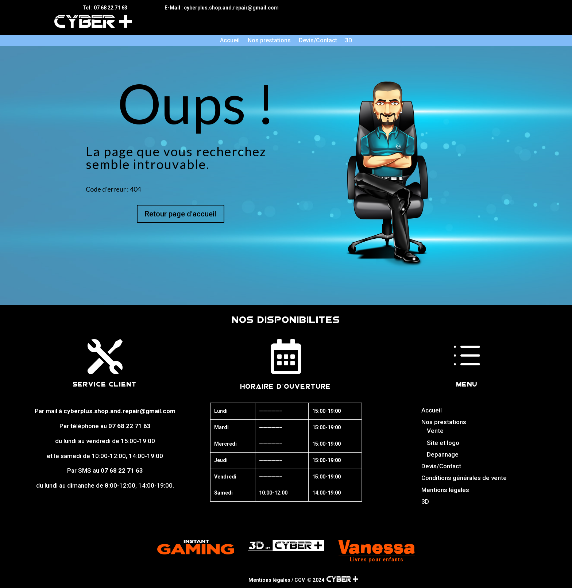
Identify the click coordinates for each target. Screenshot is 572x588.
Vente (435, 430)
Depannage (443, 454)
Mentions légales (445, 489)
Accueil (230, 41)
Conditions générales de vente (464, 477)
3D (348, 41)
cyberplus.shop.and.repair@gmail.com (119, 411)
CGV (299, 580)
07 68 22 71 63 (129, 426)
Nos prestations (269, 41)
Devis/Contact (318, 41)
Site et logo (443, 442)
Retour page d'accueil (180, 214)
